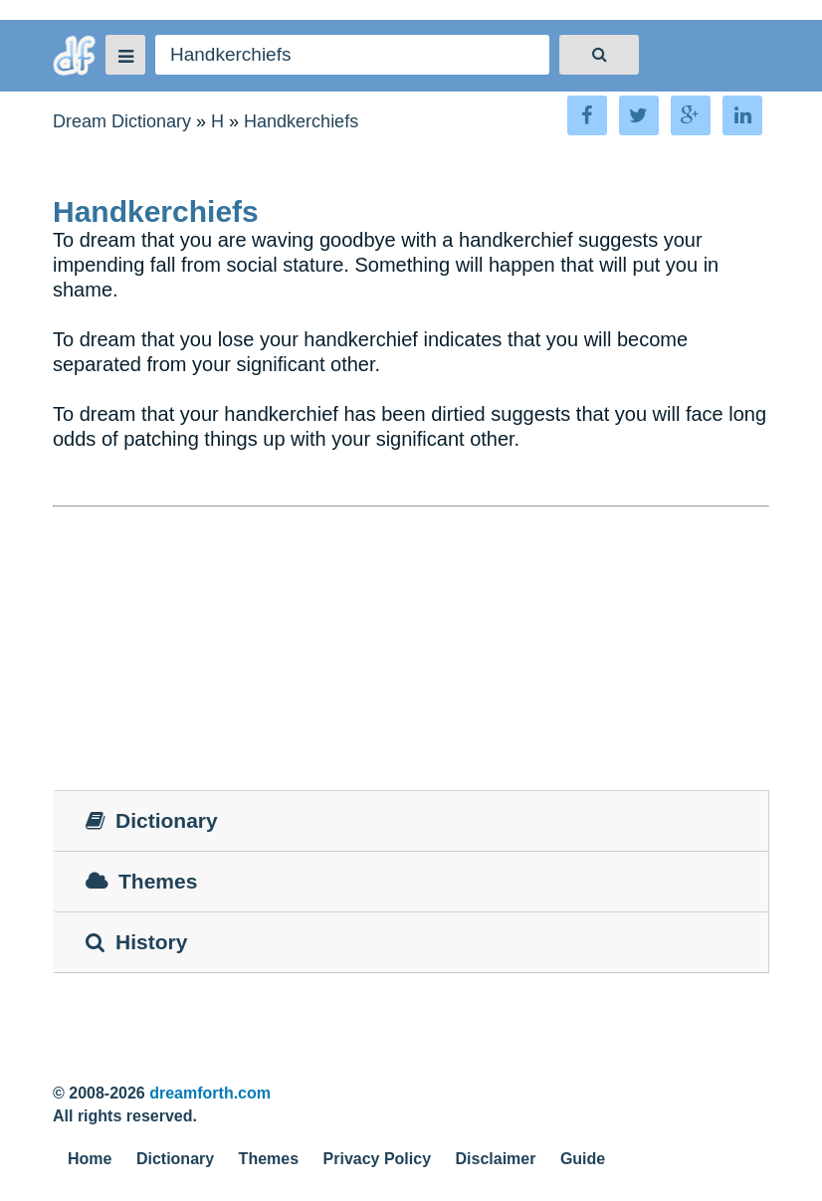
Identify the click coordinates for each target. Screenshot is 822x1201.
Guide (582, 1158)
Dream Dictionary (122, 121)
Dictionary (175, 1158)
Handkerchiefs (301, 121)
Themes (269, 1158)
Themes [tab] (141, 881)
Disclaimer (496, 1158)
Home (89, 1158)
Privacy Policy (377, 1158)
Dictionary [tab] (152, 820)
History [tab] (136, 941)
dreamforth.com (210, 1093)
